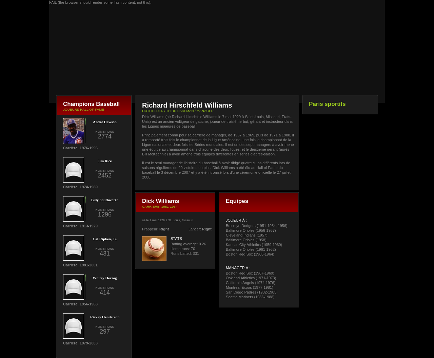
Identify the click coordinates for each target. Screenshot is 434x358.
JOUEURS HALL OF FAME (83, 109)
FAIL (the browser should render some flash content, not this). (100, 2)
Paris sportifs (327, 104)
